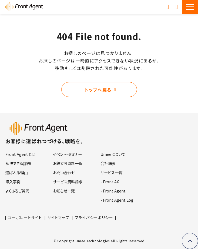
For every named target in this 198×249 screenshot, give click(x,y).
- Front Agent (113, 191)
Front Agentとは (20, 154)
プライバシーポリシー (94, 217)
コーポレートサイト (25, 217)
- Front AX (109, 181)
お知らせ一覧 (64, 191)
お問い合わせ (177, 6)
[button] (190, 7)
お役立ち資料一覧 (67, 163)
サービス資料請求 (168, 6)
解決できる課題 (18, 163)
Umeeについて (112, 154)
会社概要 (108, 163)
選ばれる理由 (16, 172)
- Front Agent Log (116, 200)
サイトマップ (58, 217)
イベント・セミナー (67, 154)
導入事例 (13, 181)
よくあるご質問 (17, 191)
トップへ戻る (98, 89)
